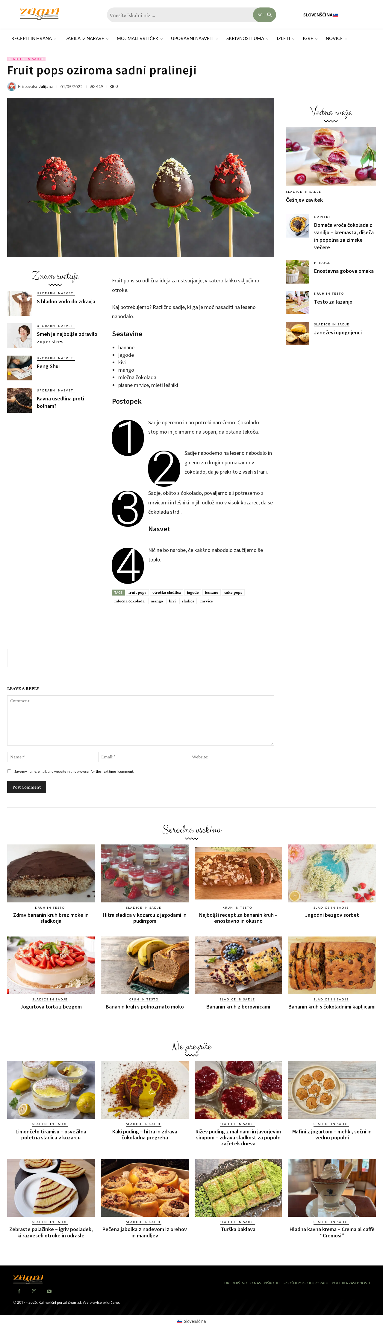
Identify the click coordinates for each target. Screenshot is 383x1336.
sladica (188, 601)
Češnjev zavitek (304, 199)
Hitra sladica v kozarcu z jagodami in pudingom (145, 917)
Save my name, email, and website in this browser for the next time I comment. (74, 771)
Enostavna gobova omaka (344, 270)
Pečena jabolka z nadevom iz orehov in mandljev (144, 1231)
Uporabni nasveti (56, 293)
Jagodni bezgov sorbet (332, 914)
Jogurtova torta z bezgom (51, 1006)
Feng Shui (48, 366)
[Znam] (39, 14)
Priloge (322, 262)
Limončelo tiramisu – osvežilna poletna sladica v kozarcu (51, 1134)
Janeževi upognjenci (338, 332)
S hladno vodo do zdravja (66, 301)
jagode (193, 592)
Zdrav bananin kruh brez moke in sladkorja (51, 917)
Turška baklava (238, 1228)
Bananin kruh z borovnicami (238, 1006)
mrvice (206, 601)
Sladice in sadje (26, 59)
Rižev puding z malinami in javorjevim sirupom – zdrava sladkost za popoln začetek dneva (238, 1137)
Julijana (46, 86)
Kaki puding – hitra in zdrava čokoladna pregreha (144, 1134)
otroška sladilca (166, 592)
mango (157, 601)
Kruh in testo (329, 293)
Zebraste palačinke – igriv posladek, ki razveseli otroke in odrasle (51, 1231)
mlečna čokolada (129, 601)
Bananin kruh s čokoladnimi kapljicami (332, 1006)
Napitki (322, 216)
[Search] (264, 14)
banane (211, 592)
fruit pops (137, 592)
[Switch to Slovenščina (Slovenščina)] (191, 1321)
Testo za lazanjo (333, 301)
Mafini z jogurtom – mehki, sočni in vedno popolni (332, 1134)
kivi (172, 601)
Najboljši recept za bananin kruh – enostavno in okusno (238, 917)
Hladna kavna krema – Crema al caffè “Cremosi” (332, 1231)
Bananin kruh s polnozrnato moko (145, 1006)
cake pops (233, 592)
